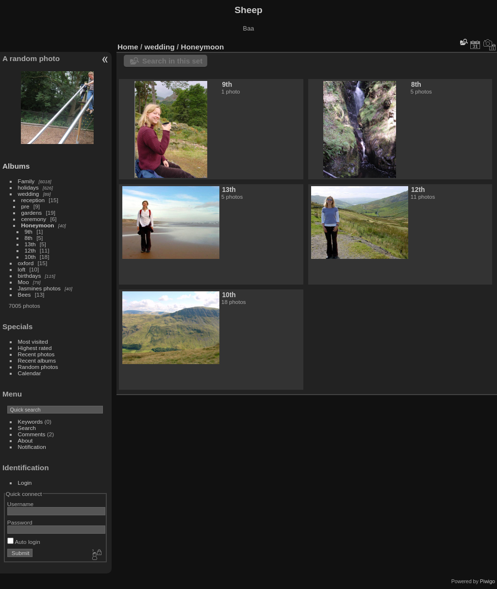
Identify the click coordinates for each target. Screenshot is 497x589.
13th (30, 244)
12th (30, 250)
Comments (32, 434)
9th (29, 231)
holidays (28, 187)
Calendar (29, 373)
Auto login (23, 542)
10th (30, 257)
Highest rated (35, 348)
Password (20, 522)
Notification (32, 447)
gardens (31, 212)
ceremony (34, 219)
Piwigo (487, 581)
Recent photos (36, 354)
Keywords (30, 421)
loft (22, 269)
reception (33, 200)
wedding (28, 194)
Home (127, 47)
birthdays (29, 275)
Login (25, 482)
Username (20, 504)
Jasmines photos (39, 288)
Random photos (38, 367)
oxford (26, 263)
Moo (23, 282)
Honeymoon (37, 225)
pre (25, 206)
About (25, 440)
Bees (24, 294)
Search (27, 428)
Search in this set (172, 61)
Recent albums (37, 360)
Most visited (33, 341)
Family (26, 181)
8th (29, 238)
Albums (16, 166)
